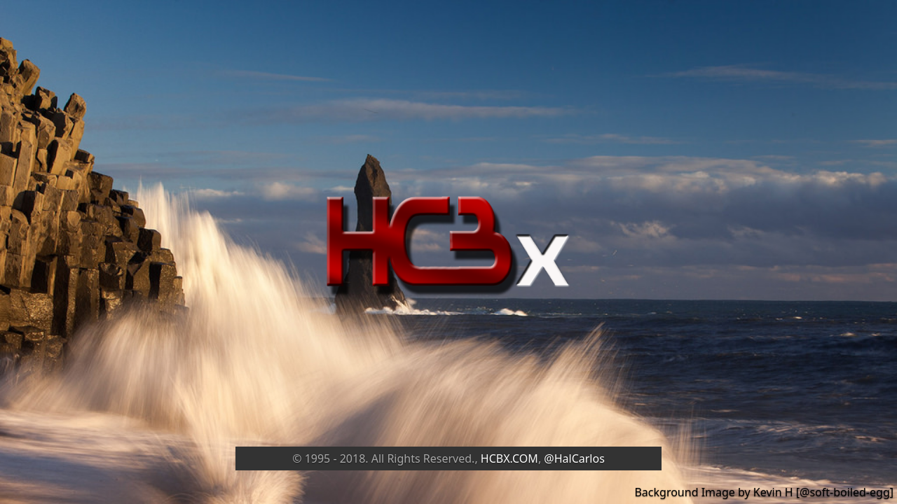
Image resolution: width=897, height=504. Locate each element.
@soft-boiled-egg (845, 492)
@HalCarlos (574, 458)
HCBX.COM (509, 458)
